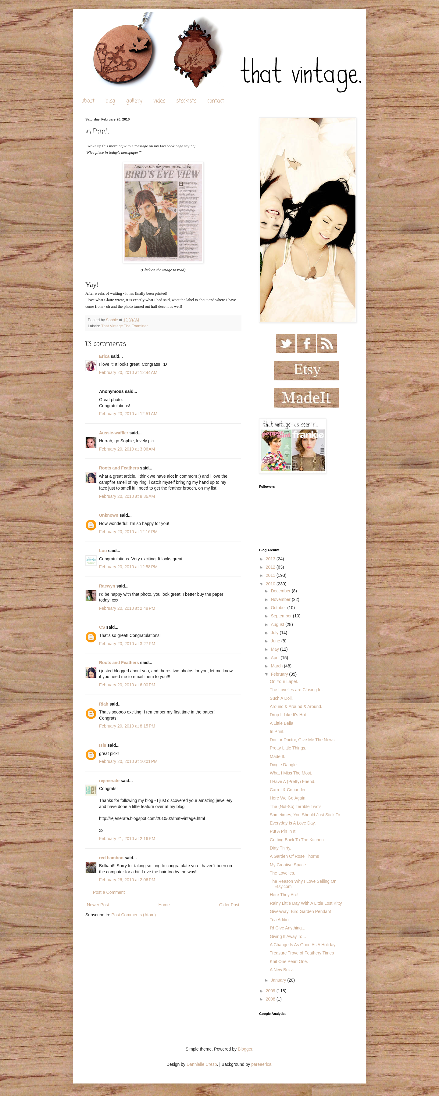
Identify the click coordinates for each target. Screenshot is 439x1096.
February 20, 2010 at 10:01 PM (128, 761)
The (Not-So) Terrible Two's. (296, 806)
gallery (134, 101)
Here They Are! (284, 894)
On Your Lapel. (284, 681)
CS (102, 627)
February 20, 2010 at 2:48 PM (127, 608)
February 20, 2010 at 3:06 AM (127, 449)
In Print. (277, 731)
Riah (103, 704)
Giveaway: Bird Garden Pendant (300, 911)
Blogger (245, 1049)
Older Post (229, 904)
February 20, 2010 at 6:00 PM (127, 684)
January (279, 980)
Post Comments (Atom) (134, 914)
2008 (271, 999)
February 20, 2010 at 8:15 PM (127, 726)
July (275, 632)
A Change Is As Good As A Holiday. (303, 944)
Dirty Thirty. (280, 848)
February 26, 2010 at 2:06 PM (127, 879)
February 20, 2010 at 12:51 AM (128, 413)
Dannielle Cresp (202, 1064)
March (277, 665)
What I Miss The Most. (291, 773)
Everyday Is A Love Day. (293, 823)
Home (164, 904)
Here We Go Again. (288, 798)
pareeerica (261, 1064)
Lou (103, 550)
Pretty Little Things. (288, 748)
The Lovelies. (282, 873)
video (159, 101)
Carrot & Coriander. (288, 789)
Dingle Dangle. (284, 764)
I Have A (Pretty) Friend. (292, 781)
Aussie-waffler (113, 432)
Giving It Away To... (288, 936)
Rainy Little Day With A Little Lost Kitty (306, 903)
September (282, 615)
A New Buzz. (282, 969)
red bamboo (111, 857)
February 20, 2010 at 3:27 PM (127, 643)
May (275, 649)
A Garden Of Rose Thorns (294, 856)
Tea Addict (280, 919)
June (276, 640)
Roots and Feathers (119, 467)
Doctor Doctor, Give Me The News (302, 739)
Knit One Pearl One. (289, 961)
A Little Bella (281, 723)
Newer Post (98, 904)
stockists (186, 101)
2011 (271, 575)
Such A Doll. (281, 698)
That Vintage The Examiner (124, 326)
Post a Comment (109, 892)
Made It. (277, 756)
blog (110, 101)
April (275, 657)
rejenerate (109, 780)
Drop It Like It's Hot (288, 714)
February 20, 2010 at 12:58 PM (128, 566)
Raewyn (107, 586)
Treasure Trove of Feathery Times (302, 952)
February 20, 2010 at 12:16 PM (128, 531)
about (88, 101)
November (281, 599)
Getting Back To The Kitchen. (297, 839)
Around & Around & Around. (296, 706)
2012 (271, 567)
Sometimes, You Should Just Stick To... (307, 814)
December (281, 590)
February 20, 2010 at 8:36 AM (127, 496)
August (278, 624)
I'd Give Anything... (287, 927)
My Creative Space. (288, 864)
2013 (271, 558)
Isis (102, 745)
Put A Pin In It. (283, 831)
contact (215, 101)
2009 (271, 990)
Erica (104, 356)
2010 (271, 583)
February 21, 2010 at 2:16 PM (127, 838)
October (279, 607)
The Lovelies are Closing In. (296, 689)
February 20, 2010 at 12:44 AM (128, 372)
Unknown (108, 515)
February (280, 674)
